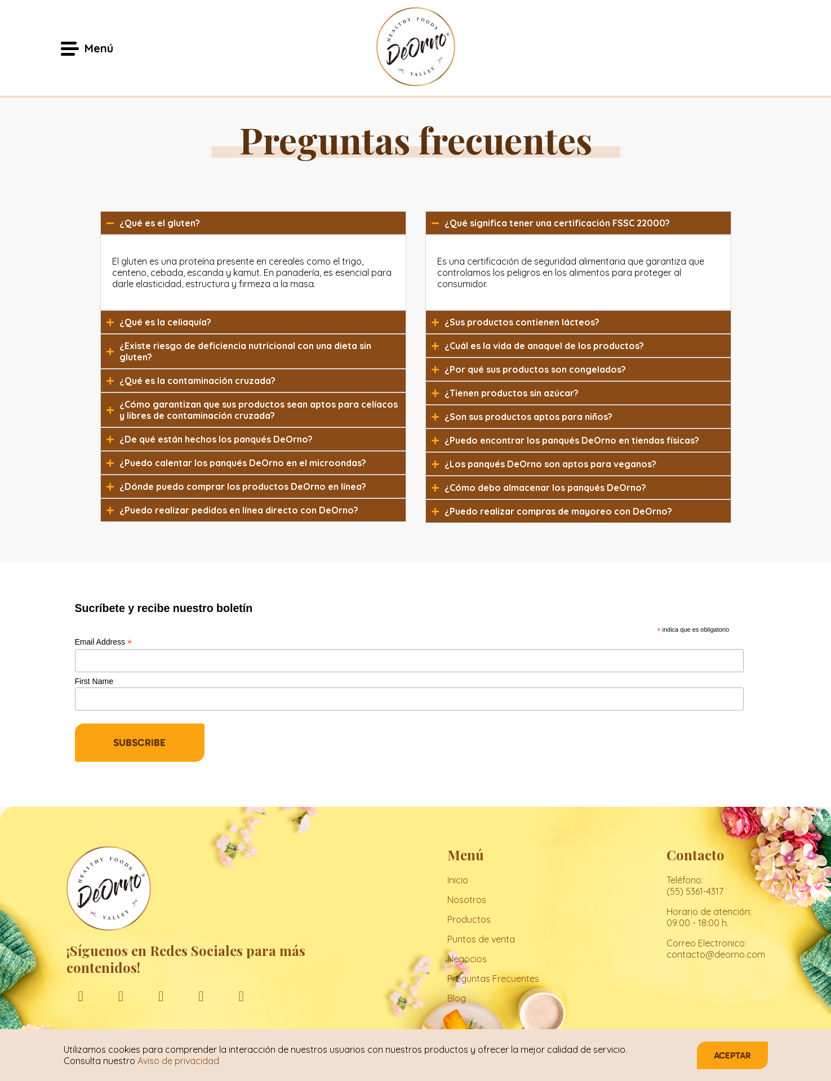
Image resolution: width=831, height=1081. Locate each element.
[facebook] (81, 995)
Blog (456, 998)
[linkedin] (161, 995)
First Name (94, 681)
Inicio (457, 880)
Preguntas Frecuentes (493, 978)
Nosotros (466, 899)
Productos (469, 919)
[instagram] (121, 995)
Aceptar (732, 1055)
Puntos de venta (481, 939)
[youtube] (201, 995)
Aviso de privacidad (178, 1060)
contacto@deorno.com (715, 954)
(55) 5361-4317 (694, 891)
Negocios (467, 958)
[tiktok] (241, 995)
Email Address (103, 642)
